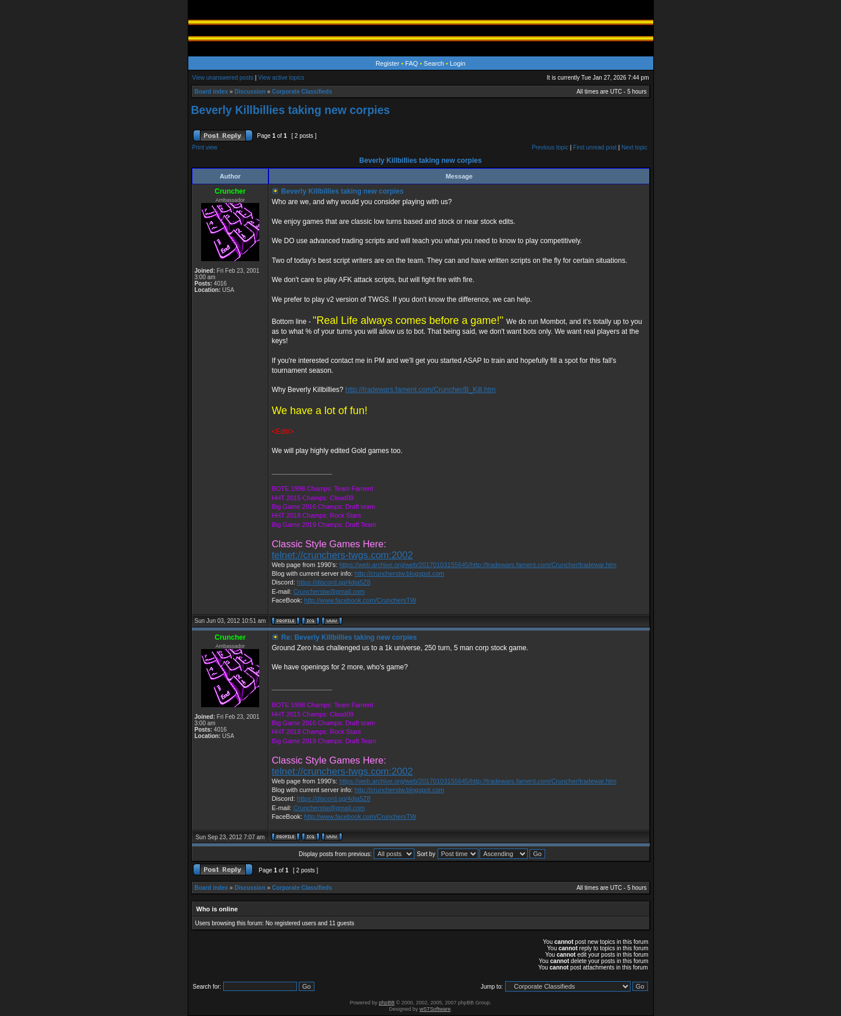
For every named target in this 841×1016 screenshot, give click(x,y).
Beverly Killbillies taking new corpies (290, 110)
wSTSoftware (435, 1009)
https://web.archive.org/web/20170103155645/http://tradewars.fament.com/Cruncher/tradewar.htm (478, 564)
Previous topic (550, 147)
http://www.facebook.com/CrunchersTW (360, 600)
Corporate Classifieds (302, 91)
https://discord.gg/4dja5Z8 (334, 582)
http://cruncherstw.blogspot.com (400, 573)
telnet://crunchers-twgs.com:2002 (342, 555)
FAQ (411, 63)
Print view (204, 147)
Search (434, 63)
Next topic (634, 147)
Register (387, 63)
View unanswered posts (222, 77)
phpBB (387, 1003)
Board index (211, 91)
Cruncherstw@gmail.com (329, 591)
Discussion (249, 91)
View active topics (281, 77)
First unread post (595, 147)
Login (458, 63)
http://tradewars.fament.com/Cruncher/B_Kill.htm (420, 390)
